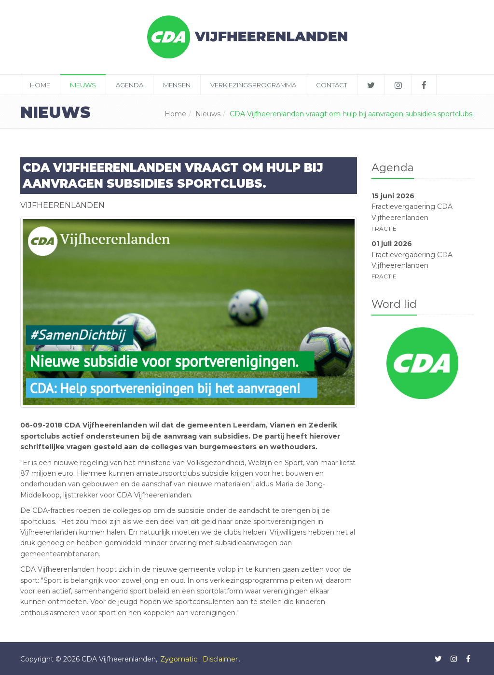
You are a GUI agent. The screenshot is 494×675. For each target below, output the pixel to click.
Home (40, 85)
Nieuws (83, 85)
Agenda (129, 85)
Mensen (177, 85)
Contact (331, 85)
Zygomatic (178, 659)
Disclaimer (220, 659)
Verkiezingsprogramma (253, 85)
